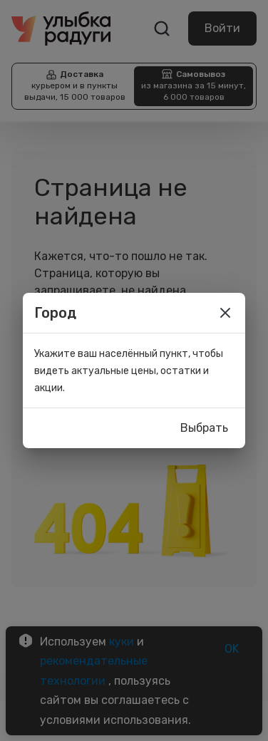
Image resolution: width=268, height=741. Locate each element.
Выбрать (204, 428)
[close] (225, 313)
